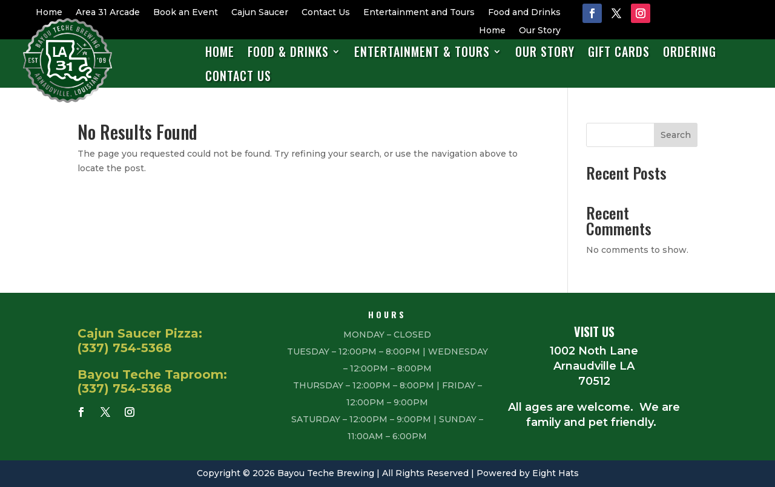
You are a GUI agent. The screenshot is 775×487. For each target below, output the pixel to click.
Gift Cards (619, 52)
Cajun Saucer (259, 13)
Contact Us (326, 13)
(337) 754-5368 (125, 348)
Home (49, 13)
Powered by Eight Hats (528, 473)
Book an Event (185, 13)
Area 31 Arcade (108, 13)
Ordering (689, 52)
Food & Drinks (288, 52)
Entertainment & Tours (422, 52)
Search (676, 134)
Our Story (540, 31)
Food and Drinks (524, 13)
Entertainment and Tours (419, 13)
